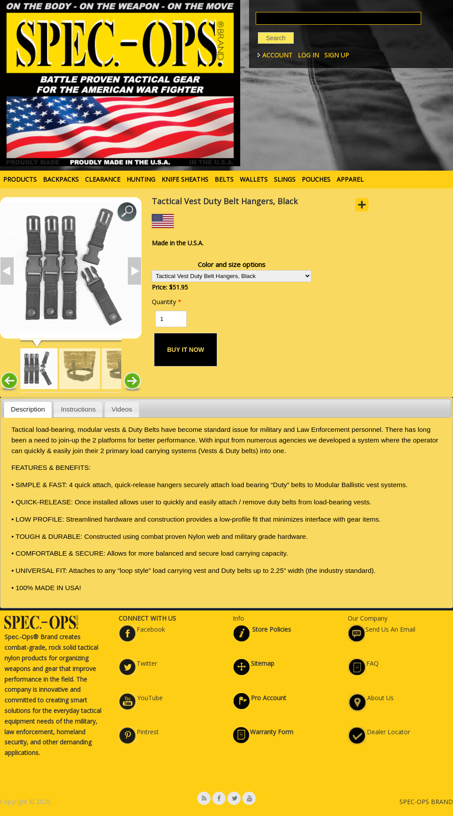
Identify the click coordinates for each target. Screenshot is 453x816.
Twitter (147, 663)
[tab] (28, 409)
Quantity (166, 301)
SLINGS (285, 179)
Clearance (102, 179)
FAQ (372, 663)
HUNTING (141, 179)
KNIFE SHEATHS (184, 179)
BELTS (224, 179)
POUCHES (316, 179)
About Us (380, 698)
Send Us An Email (390, 629)
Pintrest (148, 732)
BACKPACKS (61, 179)
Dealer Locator (388, 732)
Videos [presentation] (121, 409)
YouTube (150, 698)
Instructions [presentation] (78, 409)
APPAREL (350, 179)
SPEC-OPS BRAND (426, 801)
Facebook (151, 629)
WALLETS (254, 179)
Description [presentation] (28, 409)
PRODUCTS (20, 179)
